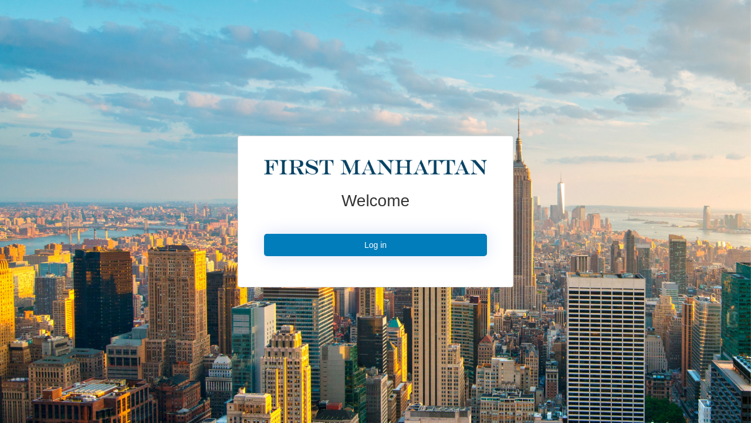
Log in (375, 245)
